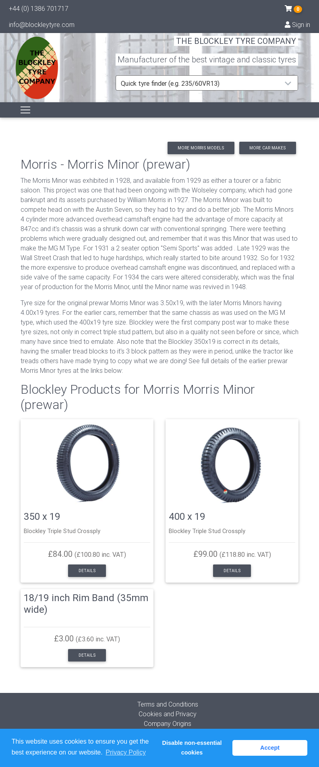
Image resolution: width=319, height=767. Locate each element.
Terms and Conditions (167, 704)
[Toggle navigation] (25, 119)
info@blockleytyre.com (42, 26)
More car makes (267, 148)
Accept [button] (270, 747)
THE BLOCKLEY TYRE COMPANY (236, 46)
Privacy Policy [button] (126, 752)
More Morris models (201, 148)
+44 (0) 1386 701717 (38, 10)
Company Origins (167, 723)
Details (87, 570)
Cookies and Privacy (168, 714)
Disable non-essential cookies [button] (192, 748)
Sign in (297, 26)
